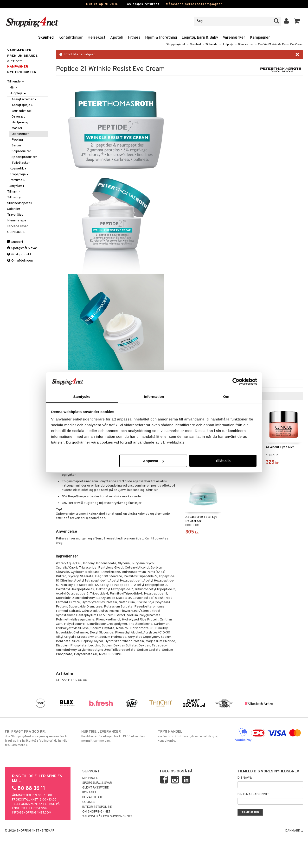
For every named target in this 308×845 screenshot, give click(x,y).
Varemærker (234, 37)
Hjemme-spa (16, 221)
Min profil (90, 778)
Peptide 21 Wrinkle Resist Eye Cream (280, 44)
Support (15, 242)
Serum (16, 146)
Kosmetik (18, 169)
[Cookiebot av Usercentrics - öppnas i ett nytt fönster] (236, 381)
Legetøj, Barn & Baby (200, 37)
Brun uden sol (22, 111)
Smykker (17, 186)
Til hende (211, 44)
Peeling (17, 140)
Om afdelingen (20, 261)
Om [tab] (226, 396)
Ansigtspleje (22, 105)
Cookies (88, 802)
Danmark (294, 831)
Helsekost (96, 37)
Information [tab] (154, 396)
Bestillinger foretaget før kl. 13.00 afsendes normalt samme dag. (115, 736)
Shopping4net (175, 44)
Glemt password (95, 788)
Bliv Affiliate (92, 797)
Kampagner (260, 37)
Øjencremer (245, 44)
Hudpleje (227, 44)
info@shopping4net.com (31, 813)
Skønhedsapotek (19, 203)
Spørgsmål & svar (22, 248)
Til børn (14, 197)
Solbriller (13, 209)
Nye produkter (21, 72)
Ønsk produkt (19, 254)
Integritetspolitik (97, 807)
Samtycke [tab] (81, 396)
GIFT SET (14, 61)
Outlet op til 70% (102, 4)
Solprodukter (21, 151)
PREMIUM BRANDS (22, 56)
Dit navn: (244, 778)
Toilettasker (21, 163)
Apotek (116, 37)
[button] (297, 21)
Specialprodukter (24, 157)
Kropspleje (19, 174)
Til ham (14, 192)
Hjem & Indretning (161, 37)
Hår (13, 88)
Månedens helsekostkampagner (194, 4)
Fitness (134, 37)
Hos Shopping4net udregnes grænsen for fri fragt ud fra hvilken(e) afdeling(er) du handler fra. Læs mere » (39, 738)
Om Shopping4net (96, 812)
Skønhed (46, 37)
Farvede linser (17, 226)
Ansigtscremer (24, 99)
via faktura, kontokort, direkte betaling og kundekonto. (192, 736)
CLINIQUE (16, 232)
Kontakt (89, 793)
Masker (17, 128)
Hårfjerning (20, 122)
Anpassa (153, 461)
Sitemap (48, 831)
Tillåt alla (223, 461)
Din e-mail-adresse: (253, 794)
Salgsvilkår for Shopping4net (107, 817)
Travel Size (15, 215)
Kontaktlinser (70, 37)
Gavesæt (18, 117)
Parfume (17, 180)
